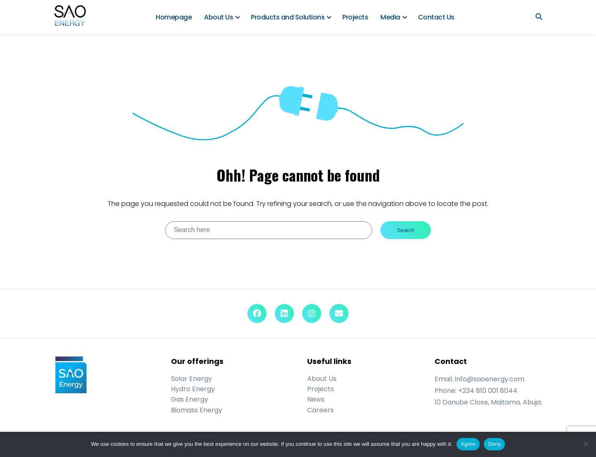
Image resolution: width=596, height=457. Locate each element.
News (315, 399)
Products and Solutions (287, 17)
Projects (355, 17)
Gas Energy (189, 399)
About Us (218, 17)
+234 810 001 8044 (487, 390)
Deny (494, 444)
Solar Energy (191, 378)
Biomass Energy (196, 410)
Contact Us (436, 17)
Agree (468, 444)
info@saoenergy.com (489, 379)
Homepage (174, 17)
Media (390, 17)
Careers (320, 410)
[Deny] (586, 444)
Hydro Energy (193, 389)
